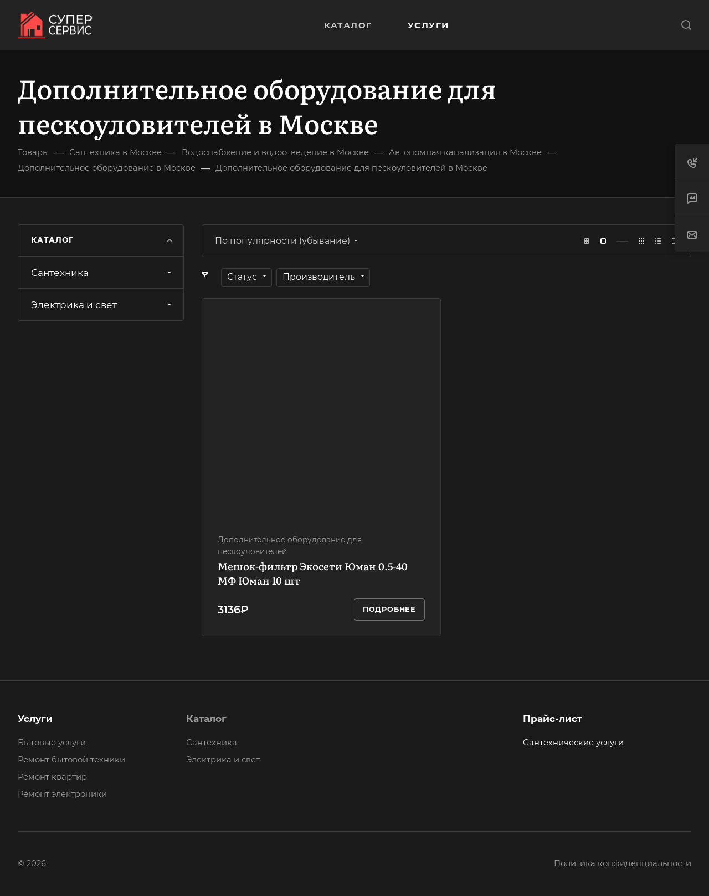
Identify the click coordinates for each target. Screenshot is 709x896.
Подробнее (389, 609)
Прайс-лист (552, 718)
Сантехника (102, 272)
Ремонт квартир (52, 777)
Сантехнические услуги (573, 742)
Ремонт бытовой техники (71, 760)
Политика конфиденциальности (622, 863)
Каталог (206, 718)
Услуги (35, 718)
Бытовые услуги (52, 742)
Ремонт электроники (62, 794)
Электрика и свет (102, 304)
